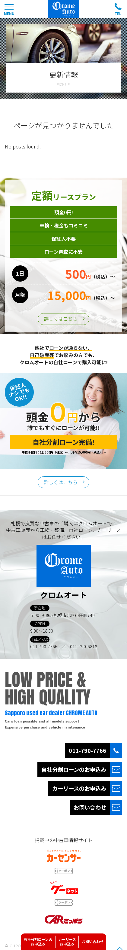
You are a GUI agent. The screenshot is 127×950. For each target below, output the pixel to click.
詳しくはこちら (61, 318)
